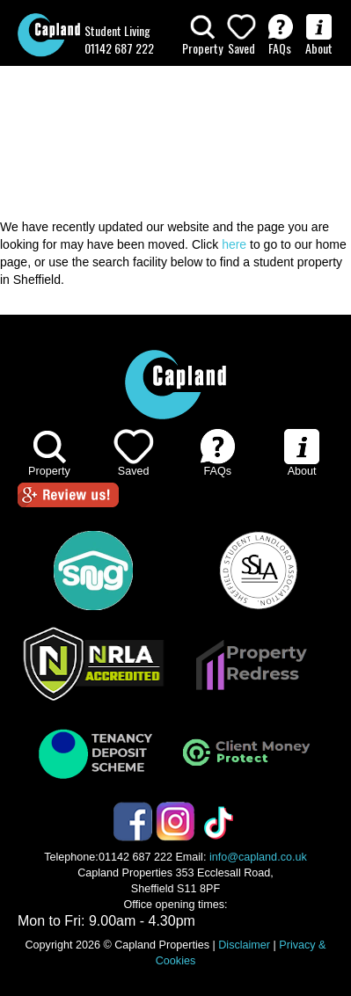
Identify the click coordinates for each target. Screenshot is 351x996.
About (318, 35)
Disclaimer (244, 945)
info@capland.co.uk (258, 857)
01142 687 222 (119, 48)
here (234, 244)
